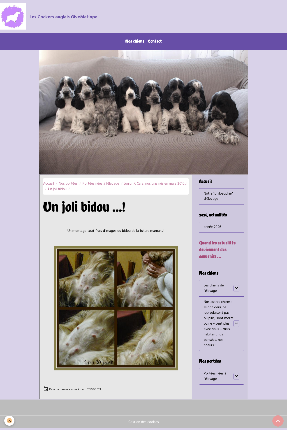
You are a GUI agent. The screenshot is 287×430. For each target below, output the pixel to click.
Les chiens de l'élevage (214, 290)
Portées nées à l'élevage (101, 185)
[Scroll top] (278, 421)
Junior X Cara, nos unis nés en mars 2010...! (155, 185)
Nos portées (68, 185)
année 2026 (213, 229)
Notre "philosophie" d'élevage (218, 198)
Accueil (48, 185)
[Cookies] (10, 421)
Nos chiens (134, 42)
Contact (155, 42)
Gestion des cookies (143, 423)
